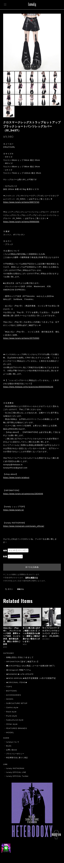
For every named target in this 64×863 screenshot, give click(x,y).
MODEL (10, 732)
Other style (11, 724)
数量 (5, 557)
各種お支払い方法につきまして (19, 657)
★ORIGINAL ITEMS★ (16, 682)
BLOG (8, 746)
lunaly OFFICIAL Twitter (17, 776)
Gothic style (12, 707)
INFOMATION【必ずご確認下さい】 (22, 661)
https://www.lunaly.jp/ (13, 510)
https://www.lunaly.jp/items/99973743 (21, 202)
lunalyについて (12, 742)
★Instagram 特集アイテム (18, 670)
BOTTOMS (11, 691)
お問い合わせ (11, 750)
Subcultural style (14, 720)
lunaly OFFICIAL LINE (16, 772)
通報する (20, 589)
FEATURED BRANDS (16, 728)
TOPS (9, 686)
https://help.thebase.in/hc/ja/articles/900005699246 (28, 387)
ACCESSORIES (13, 695)
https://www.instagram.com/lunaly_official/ (23, 526)
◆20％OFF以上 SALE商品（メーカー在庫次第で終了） (31, 666)
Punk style (11, 716)
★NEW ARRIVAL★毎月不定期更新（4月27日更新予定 (31, 678)
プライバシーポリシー (15, 754)
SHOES (9, 699)
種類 (5, 551)
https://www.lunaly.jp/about (16, 477)
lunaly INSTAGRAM (15, 768)
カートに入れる (32, 567)
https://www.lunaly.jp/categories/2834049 (23, 494)
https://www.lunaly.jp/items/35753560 (21, 338)
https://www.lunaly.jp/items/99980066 (21, 222)
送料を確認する (31, 578)
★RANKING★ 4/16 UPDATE (20, 674)
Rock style (11, 711)
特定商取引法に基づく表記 (17, 758)
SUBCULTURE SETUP (16, 703)
